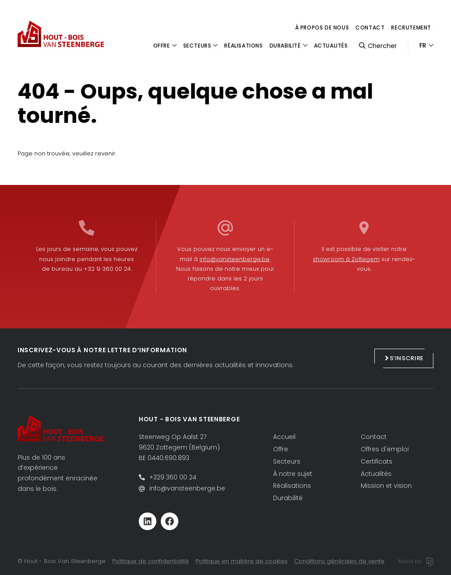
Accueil (284, 436)
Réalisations (292, 485)
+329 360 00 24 (172, 477)
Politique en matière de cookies (242, 561)
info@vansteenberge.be (235, 259)
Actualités (376, 473)
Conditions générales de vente (339, 561)
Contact (369, 27)
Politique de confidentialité (150, 561)
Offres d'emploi (385, 449)
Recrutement (411, 27)
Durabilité (288, 498)
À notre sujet (292, 473)
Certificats (376, 461)
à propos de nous (322, 27)
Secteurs (286, 461)
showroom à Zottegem (346, 259)
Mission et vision (386, 485)
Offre (280, 449)
